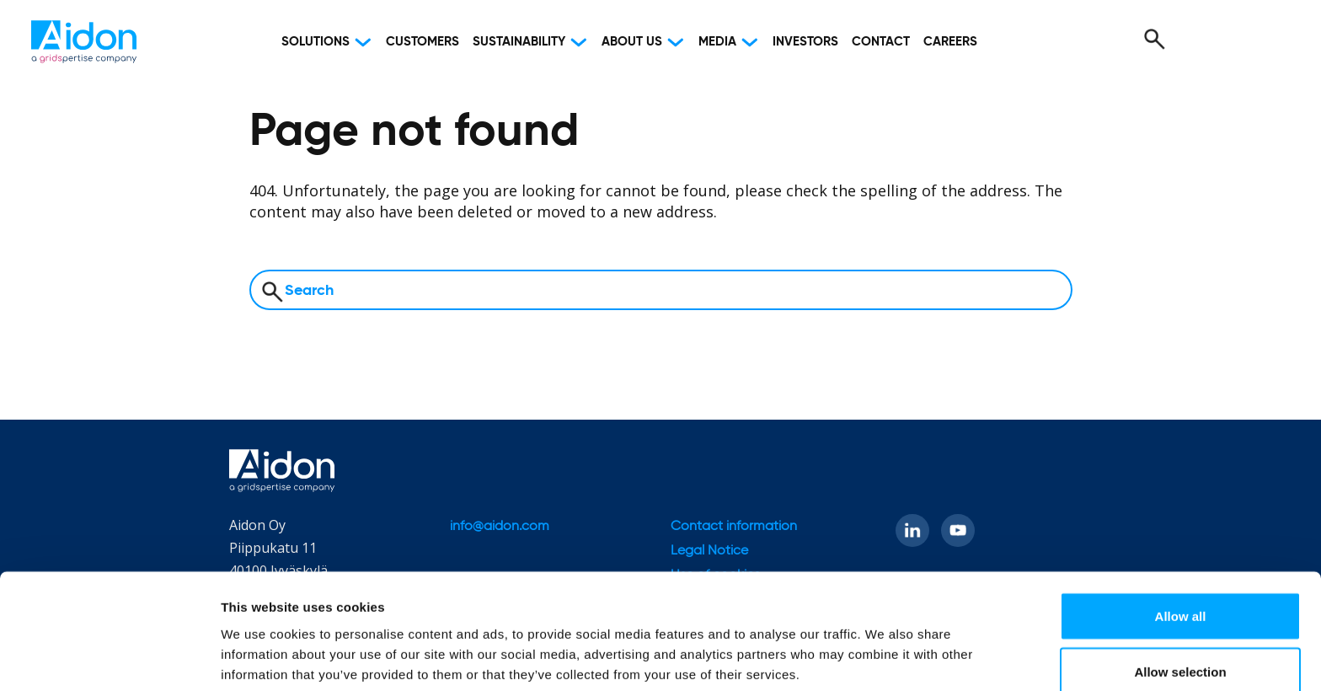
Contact (881, 41)
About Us (632, 41)
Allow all (1180, 535)
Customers (422, 41)
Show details (884, 647)
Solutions (315, 41)
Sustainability (519, 41)
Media (717, 41)
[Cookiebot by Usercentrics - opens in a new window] (109, 658)
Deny (1180, 646)
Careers (950, 41)
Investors (805, 41)
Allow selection (1180, 591)
